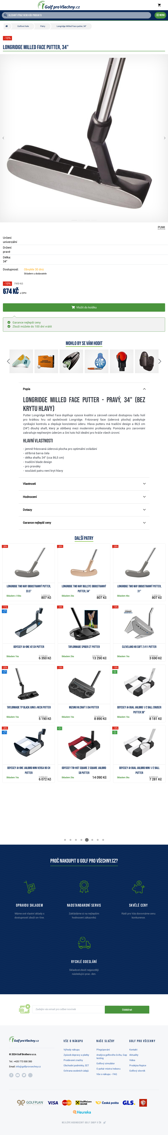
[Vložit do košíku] (84, 307)
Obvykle (34, 269)
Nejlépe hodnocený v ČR (82, 1122)
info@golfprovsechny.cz (28, 1066)
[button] (6, 138)
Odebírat (137, 1009)
